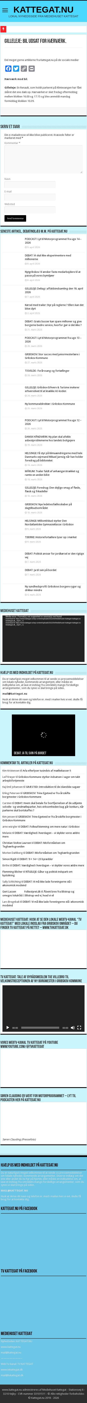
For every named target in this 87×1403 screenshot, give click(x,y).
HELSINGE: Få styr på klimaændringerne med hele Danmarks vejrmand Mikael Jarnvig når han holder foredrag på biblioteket (54, 457)
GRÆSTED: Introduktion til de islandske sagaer (53, 786)
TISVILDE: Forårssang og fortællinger (47, 370)
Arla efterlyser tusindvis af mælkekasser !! (47, 770)
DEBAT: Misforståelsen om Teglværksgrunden (52, 852)
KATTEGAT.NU (43, 9)
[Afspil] (8, 1028)
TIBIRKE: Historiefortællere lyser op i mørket (51, 537)
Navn (7, 178)
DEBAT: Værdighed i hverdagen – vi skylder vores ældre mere (48, 865)
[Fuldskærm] (79, 1028)
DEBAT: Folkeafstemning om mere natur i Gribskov (50, 826)
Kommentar (12, 143)
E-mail (8, 191)
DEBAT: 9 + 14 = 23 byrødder (36, 859)
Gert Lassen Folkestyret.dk (21, 891)
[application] (43, 638)
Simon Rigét (9, 859)
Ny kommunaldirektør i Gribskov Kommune (50, 403)
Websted (9, 204)
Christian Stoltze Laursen (16, 842)
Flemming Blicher (12, 871)
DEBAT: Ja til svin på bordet (40, 570)
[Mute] (73, 1028)
